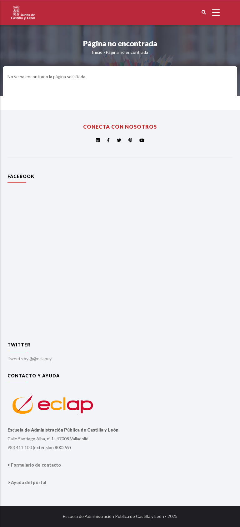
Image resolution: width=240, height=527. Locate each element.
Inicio (97, 52)
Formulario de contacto (36, 465)
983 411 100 (20, 447)
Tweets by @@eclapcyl (30, 358)
